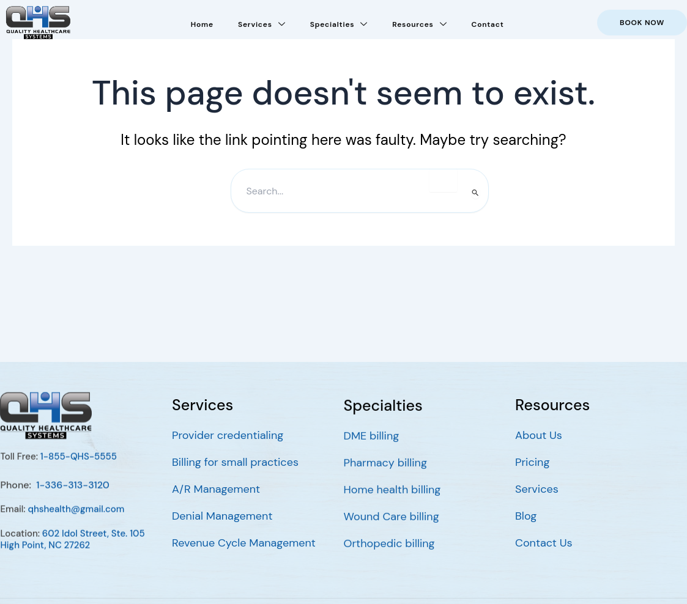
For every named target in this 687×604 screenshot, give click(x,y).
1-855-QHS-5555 (78, 466)
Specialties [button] (339, 20)
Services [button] (262, 20)
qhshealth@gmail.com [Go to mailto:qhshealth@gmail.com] (76, 519)
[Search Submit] (476, 193)
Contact (487, 21)
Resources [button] (419, 20)
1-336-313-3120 (73, 494)
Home (202, 21)
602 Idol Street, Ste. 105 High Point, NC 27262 (72, 549)
